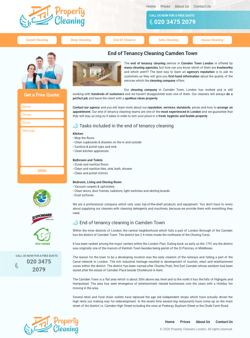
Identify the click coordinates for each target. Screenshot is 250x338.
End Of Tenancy (125, 40)
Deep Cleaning (81, 40)
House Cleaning (212, 40)
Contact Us (202, 6)
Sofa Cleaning (168, 40)
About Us (182, 6)
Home (151, 6)
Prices (165, 6)
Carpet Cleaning (37, 40)
